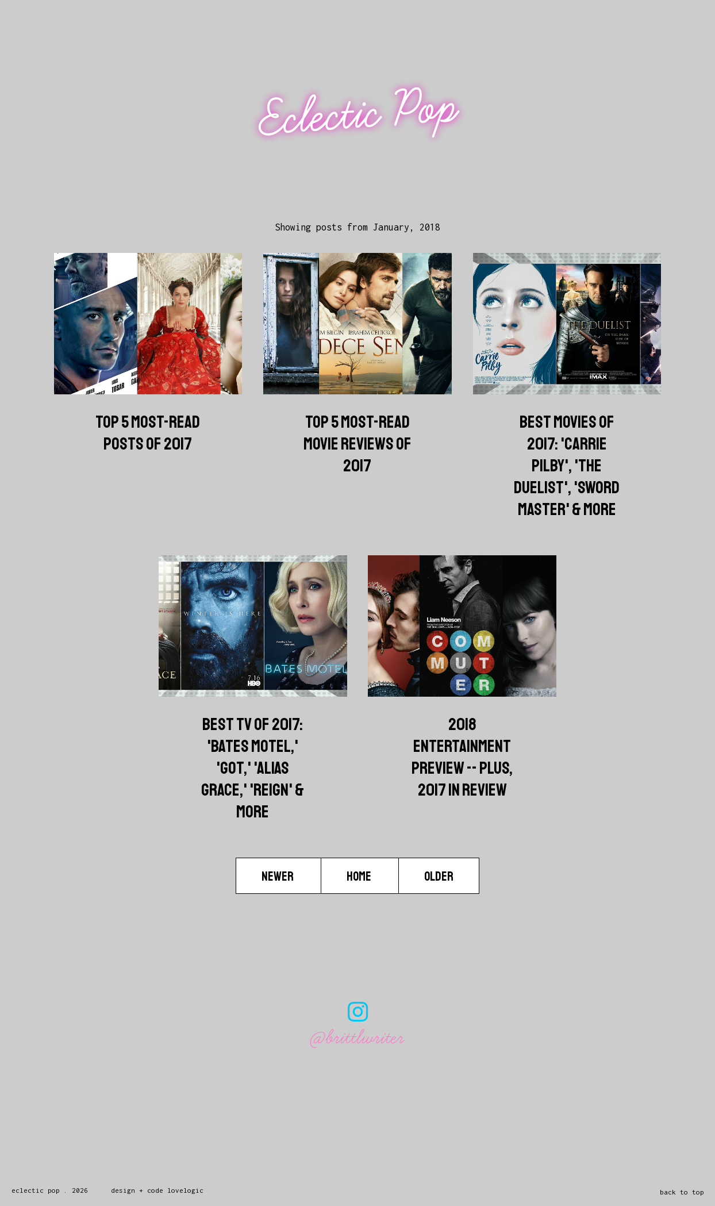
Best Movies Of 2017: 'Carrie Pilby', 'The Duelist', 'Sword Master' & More (567, 465)
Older (438, 877)
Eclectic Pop (358, 113)
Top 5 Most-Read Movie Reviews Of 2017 (357, 444)
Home (360, 877)
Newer (278, 877)
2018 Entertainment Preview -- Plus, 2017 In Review (462, 757)
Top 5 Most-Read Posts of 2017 (147, 433)
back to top (682, 1192)
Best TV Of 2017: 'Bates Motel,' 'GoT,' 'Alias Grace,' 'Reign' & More (252, 768)
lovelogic (185, 1190)
